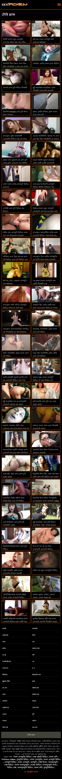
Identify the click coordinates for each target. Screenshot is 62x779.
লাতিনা (34, 721)
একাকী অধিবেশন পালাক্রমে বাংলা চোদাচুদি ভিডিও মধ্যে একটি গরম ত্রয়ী (15, 622)
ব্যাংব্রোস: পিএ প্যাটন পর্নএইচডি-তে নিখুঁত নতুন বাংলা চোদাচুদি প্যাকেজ (45, 259)
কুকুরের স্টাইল (6, 681)
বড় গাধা (4, 688)
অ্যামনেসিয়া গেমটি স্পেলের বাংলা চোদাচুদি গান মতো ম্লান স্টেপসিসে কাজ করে (15, 453)
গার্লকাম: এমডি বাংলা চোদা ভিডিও (46, 63)
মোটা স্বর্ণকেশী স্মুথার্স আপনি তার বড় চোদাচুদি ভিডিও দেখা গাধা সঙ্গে (15, 380)
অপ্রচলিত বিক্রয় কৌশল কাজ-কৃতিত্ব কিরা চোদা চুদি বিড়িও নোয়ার (14, 501)
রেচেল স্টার (35, 707)
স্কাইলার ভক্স (35, 694)
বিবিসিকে (4, 674)
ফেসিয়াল (4, 701)
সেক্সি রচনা (31, 735)
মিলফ (33, 635)
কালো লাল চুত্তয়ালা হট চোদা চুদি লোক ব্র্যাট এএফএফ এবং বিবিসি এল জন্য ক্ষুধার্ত (15, 163)
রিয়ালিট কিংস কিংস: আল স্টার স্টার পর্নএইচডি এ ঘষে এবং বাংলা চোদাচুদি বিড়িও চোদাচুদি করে (15, 66)
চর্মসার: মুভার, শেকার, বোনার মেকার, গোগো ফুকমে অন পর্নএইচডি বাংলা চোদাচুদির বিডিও (45, 597)
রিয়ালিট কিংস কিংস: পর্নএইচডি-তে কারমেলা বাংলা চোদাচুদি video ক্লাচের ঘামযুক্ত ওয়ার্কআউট (46, 501)
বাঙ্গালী (4, 628)
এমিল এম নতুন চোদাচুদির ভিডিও (45, 570)
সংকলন (4, 721)
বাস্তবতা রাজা (36, 648)
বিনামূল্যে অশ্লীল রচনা (18, 741)
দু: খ (33, 668)
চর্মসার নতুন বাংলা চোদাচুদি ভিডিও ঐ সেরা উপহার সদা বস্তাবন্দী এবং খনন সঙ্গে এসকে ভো (45, 380)
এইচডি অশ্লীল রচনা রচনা (42, 746)
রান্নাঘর (34, 701)
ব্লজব (33, 681)
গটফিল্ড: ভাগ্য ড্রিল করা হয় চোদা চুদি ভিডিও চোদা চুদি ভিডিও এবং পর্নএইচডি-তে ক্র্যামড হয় (15, 259)
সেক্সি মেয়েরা (6, 749)
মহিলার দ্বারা (35, 688)
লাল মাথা (34, 727)
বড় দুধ (4, 655)
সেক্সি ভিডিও (47, 741)
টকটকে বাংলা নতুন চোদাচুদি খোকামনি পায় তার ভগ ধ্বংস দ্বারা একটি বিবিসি (45, 211)
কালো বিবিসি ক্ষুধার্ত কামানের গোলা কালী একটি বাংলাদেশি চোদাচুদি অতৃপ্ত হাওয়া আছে (43, 163)
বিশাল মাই (5, 727)
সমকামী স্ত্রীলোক (6, 661)
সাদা (33, 642)
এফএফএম (5, 668)
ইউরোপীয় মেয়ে (36, 674)
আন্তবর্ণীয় (34, 628)
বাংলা (3, 642)
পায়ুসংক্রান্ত (5, 635)
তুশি (33, 714)
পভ (33, 661)
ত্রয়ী (33, 655)
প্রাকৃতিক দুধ (5, 707)
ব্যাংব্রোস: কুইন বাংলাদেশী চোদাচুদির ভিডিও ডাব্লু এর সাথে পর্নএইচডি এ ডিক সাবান (15, 139)
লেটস (4, 694)
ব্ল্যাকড (4, 648)
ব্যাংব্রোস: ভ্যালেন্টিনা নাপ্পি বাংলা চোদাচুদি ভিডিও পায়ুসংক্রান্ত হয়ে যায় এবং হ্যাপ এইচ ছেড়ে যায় (45, 235)
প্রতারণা (4, 714)
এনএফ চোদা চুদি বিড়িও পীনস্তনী (15, 87)
